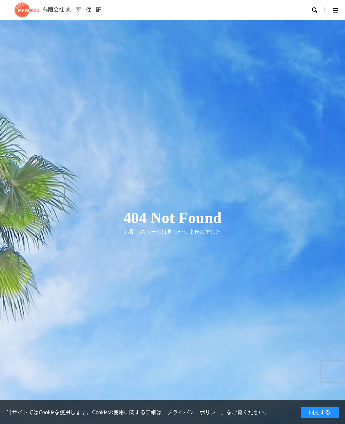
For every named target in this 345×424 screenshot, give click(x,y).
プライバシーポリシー (194, 412)
